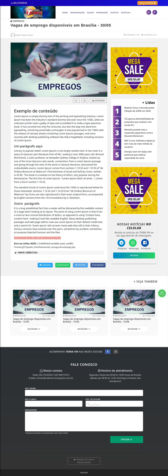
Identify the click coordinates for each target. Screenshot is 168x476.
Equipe (90, 12)
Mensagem (31, 410)
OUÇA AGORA (147, 3)
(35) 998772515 (61, 374)
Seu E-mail (31, 399)
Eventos (114, 12)
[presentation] (45, 441)
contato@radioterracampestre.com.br (54, 378)
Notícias (125, 12)
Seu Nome (30, 388)
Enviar (126, 439)
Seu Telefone (93, 399)
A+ (84, 100)
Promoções (102, 12)
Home (65, 12)
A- (76, 100)
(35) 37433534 (45, 374)
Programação (77, 12)
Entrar (134, 255)
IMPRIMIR (98, 100)
